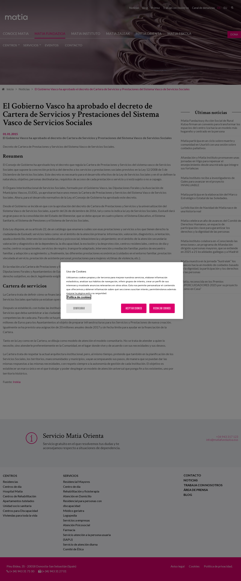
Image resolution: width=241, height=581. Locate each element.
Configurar (79, 308)
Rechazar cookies (162, 308)
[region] (122, 290)
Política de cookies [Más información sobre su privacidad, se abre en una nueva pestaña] (79, 297)
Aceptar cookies (134, 308)
